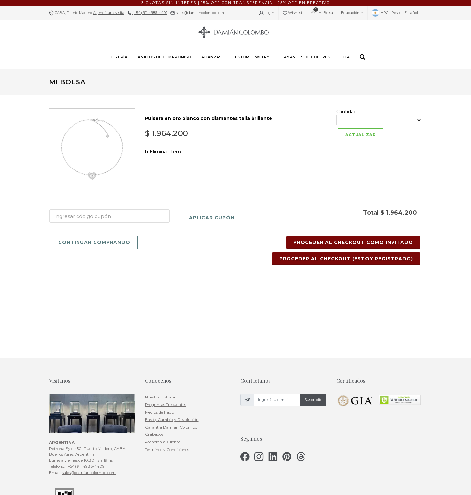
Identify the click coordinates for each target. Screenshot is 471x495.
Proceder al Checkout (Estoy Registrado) (346, 259)
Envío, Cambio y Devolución (172, 350)
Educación (352, 13)
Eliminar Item (163, 152)
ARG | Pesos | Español (395, 13)
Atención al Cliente (162, 373)
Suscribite (313, 331)
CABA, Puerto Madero (89, 12)
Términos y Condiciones (167, 380)
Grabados (154, 365)
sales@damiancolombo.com (199, 12)
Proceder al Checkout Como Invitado (353, 242)
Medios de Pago (159, 343)
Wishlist (292, 12)
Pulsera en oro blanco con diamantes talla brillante (208, 118)
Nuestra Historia (160, 328)
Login (266, 12)
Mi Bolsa (321, 11)
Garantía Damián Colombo (171, 358)
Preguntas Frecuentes (165, 335)
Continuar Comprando (94, 242)
